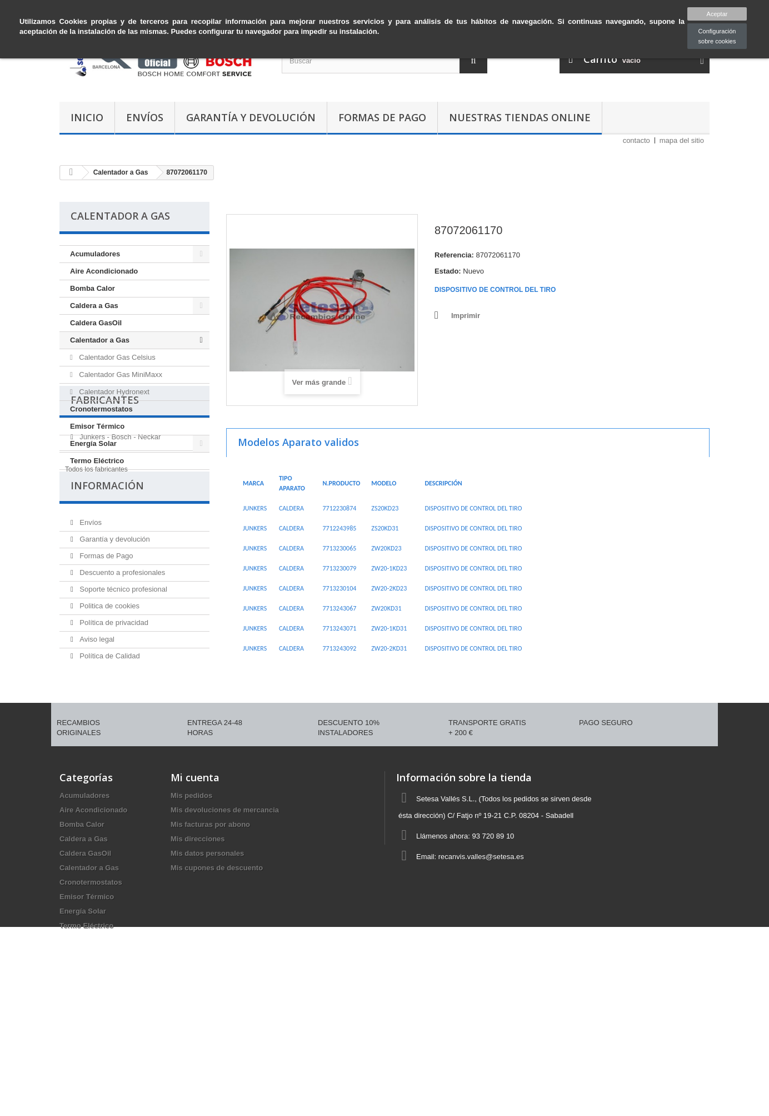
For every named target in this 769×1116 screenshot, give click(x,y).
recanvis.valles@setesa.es (481, 977)
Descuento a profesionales (122, 686)
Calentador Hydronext (113, 392)
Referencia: (454, 255)
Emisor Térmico (97, 426)
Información (107, 604)
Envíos (144, 117)
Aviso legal (96, 753)
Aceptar (717, 14)
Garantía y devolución (251, 117)
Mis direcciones (198, 959)
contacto (636, 140)
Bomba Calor (92, 288)
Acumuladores (95, 254)
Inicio (87, 117)
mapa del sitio (682, 140)
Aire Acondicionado (104, 271)
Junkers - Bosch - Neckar (119, 533)
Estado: (448, 271)
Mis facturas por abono (210, 944)
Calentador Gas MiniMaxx (119, 374)
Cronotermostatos (101, 409)
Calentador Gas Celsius (116, 357)
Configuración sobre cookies (717, 36)
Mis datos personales (207, 973)
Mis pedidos (191, 915)
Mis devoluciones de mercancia (225, 930)
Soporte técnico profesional (122, 703)
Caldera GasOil (96, 323)
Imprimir (465, 315)
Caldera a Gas (94, 305)
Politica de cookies (108, 720)
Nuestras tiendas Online (520, 117)
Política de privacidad (113, 736)
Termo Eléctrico (97, 461)
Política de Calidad (109, 770)
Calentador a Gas (99, 340)
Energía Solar (93, 443)
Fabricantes (105, 500)
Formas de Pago (382, 117)
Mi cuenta (195, 897)
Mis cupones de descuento (217, 988)
